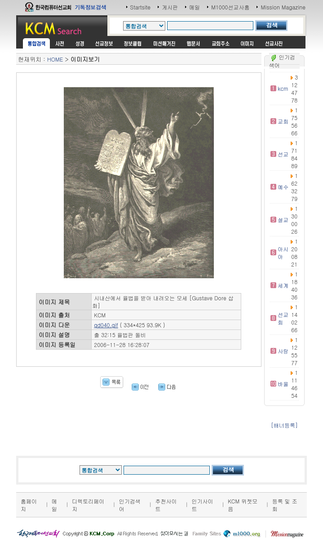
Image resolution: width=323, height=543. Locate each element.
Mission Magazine (283, 7)
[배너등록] (284, 425)
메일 (194, 7)
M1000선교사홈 (230, 7)
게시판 (170, 7)
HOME (55, 59)
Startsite (140, 7)
